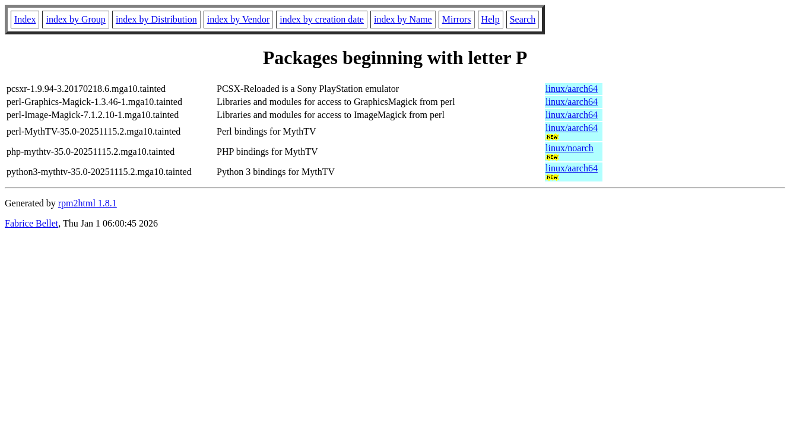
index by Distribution (156, 19)
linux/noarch (569, 148)
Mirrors (456, 19)
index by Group (75, 19)
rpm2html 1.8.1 (87, 203)
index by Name (403, 19)
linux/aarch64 (571, 89)
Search (523, 19)
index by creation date (322, 19)
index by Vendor (238, 19)
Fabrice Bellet (31, 223)
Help (490, 19)
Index (25, 19)
